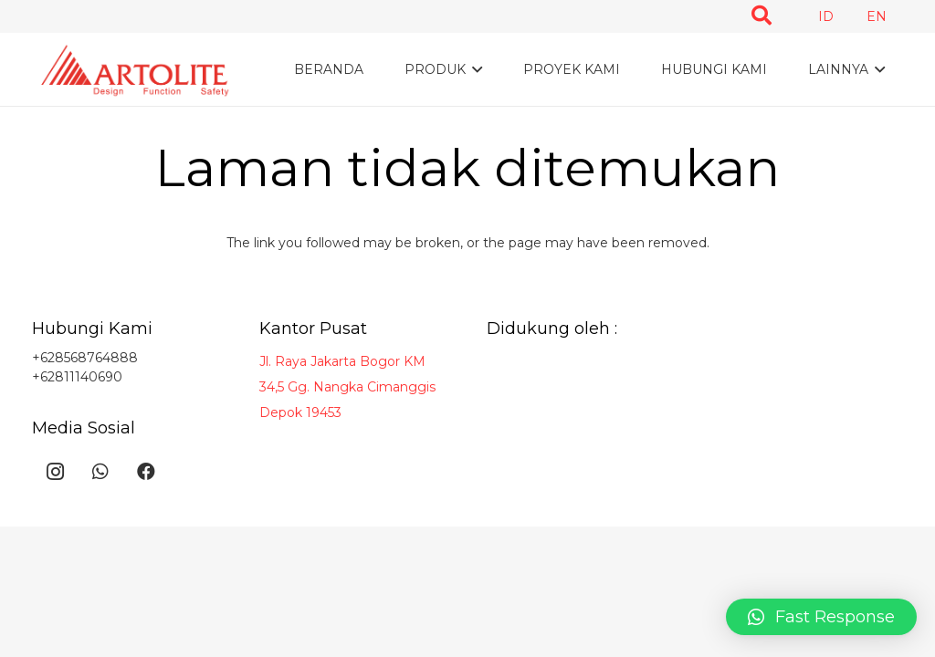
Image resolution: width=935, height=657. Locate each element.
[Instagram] (55, 472)
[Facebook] (146, 472)
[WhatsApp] (100, 472)
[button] (821, 617)
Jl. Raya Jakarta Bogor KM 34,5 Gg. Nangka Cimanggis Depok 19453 (347, 387)
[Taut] (136, 69)
